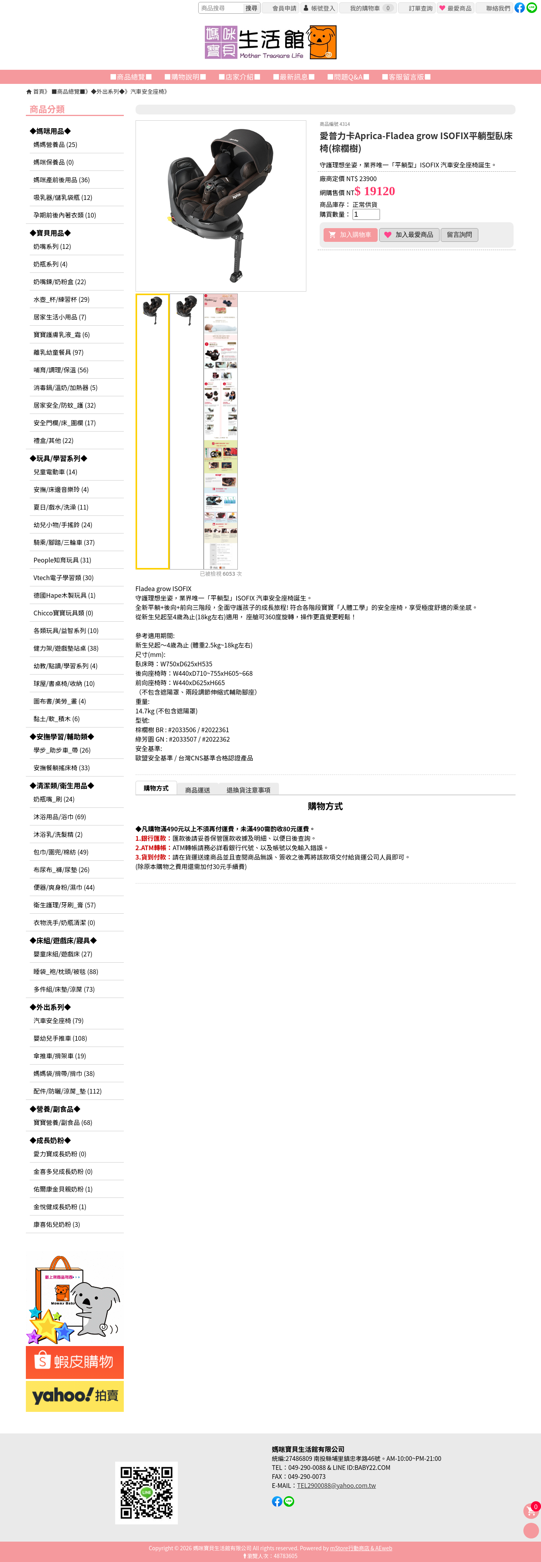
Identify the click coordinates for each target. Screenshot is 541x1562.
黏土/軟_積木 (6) (57, 718)
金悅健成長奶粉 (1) (60, 1206)
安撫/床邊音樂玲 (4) (61, 489)
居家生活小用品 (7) (60, 316)
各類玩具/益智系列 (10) (66, 630)
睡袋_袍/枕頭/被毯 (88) (66, 971)
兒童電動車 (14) (56, 471)
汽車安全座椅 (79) (59, 1020)
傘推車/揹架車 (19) (60, 1055)
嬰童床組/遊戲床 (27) (63, 953)
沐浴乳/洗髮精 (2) (58, 834)
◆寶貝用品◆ (50, 233)
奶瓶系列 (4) (51, 263)
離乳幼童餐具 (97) (59, 352)
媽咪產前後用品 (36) (62, 179)
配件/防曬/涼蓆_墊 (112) (68, 1091)
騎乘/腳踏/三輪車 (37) (64, 542)
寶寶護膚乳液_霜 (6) (62, 334)
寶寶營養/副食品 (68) (63, 1122)
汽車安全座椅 (147, 91)
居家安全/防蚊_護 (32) (65, 405)
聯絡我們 (498, 8)
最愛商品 (459, 8)
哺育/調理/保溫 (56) (61, 369)
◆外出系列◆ (108, 91)
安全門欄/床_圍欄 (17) (65, 422)
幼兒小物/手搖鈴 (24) (63, 524)
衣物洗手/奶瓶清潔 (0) (65, 922)
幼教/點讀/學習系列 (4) (66, 665)
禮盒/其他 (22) (54, 440)
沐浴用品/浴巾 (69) (60, 816)
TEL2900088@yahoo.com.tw (336, 1485)
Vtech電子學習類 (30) (64, 577)
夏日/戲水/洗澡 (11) (61, 507)
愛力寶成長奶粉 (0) (60, 1153)
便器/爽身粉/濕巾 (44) (64, 887)
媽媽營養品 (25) (56, 144)
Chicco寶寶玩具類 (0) (64, 612)
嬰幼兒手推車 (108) (60, 1038)
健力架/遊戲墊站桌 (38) (66, 648)
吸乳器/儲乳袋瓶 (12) (63, 197)
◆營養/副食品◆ (55, 1109)
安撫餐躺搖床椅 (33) (62, 767)
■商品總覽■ (68, 91)
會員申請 (284, 8)
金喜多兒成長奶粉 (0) (63, 1171)
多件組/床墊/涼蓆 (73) (64, 989)
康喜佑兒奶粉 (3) (57, 1224)
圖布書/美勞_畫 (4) (60, 701)
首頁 (39, 91)
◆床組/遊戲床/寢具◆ (63, 940)
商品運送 (197, 790)
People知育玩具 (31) (63, 559)
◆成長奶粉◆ (50, 1140)
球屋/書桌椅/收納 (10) (64, 683)
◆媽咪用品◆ (50, 131)
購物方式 (156, 788)
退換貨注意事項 (249, 790)
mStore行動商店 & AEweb (361, 1548)
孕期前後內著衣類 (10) (65, 215)
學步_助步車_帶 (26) (62, 750)
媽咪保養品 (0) (54, 162)
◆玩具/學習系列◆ (59, 458)
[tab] (156, 788)
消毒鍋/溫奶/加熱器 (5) (66, 387)
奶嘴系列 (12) (52, 246)
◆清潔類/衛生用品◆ (62, 785)
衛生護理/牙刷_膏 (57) (65, 904)
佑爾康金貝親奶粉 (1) (63, 1189)
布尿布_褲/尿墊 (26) (62, 869)
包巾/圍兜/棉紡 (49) (61, 851)
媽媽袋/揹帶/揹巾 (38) (64, 1073)
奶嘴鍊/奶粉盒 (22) (60, 281)
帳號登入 (323, 8)
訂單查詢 (420, 8)
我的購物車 (372, 8)
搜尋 (251, 8)
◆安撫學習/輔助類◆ (62, 736)
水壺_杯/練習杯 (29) (62, 299)
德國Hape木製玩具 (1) (65, 595)
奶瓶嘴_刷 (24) (54, 799)
